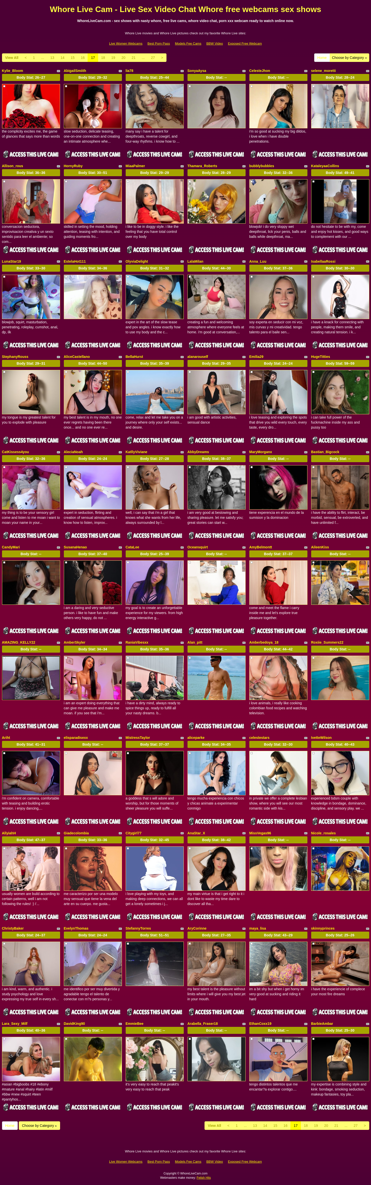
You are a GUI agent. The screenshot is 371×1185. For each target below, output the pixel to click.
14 (63, 58)
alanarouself (198, 357)
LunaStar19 (11, 261)
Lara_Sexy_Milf (15, 1024)
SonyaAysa (197, 71)
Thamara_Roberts (202, 166)
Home (322, 58)
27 (153, 58)
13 (52, 58)
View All (12, 58)
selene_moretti (323, 71)
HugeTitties (320, 357)
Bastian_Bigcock (325, 452)
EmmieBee (135, 1024)
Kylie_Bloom (12, 71)
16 (83, 58)
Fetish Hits (204, 1177)
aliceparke (196, 738)
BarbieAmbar (322, 1024)
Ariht (6, 738)
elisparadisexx (76, 738)
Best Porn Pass (158, 43)
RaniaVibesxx (137, 642)
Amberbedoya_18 (264, 642)
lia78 (129, 71)
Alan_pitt (195, 642)
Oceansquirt (198, 547)
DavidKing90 (74, 1024)
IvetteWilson (321, 738)
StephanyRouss (15, 357)
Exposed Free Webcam (245, 43)
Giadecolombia (76, 833)
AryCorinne (197, 928)
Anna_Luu (257, 261)
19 (113, 58)
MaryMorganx (260, 452)
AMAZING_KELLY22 (18, 642)
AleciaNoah (73, 452)
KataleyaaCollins (325, 166)
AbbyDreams (198, 452)
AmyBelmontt (260, 547)
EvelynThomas (76, 928)
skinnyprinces (323, 928)
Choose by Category (349, 58)
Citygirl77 (134, 833)
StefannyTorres (138, 928)
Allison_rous (12, 166)
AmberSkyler (74, 642)
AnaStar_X (196, 833)
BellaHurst (134, 357)
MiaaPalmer (135, 166)
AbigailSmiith (75, 71)
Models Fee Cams (188, 43)
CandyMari (11, 547)
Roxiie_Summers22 (327, 642)
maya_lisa (257, 928)
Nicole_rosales (323, 833)
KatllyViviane (136, 452)
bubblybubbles (261, 166)
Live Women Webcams (125, 43)
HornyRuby (73, 166)
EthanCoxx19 (260, 1024)
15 (73, 58)
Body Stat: (31, 77)
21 (134, 58)
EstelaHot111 (75, 261)
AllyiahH (9, 833)
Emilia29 (256, 357)
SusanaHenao (75, 547)
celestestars (259, 738)
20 (123, 58)
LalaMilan (196, 261)
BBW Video (214, 43)
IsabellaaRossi (323, 261)
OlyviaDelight (137, 261)
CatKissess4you (15, 452)
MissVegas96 (260, 833)
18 (103, 58)
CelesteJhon (259, 71)
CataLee (132, 547)
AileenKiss (320, 547)
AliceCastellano (77, 357)
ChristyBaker (13, 928)
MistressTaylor (138, 738)
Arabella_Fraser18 (203, 1024)
